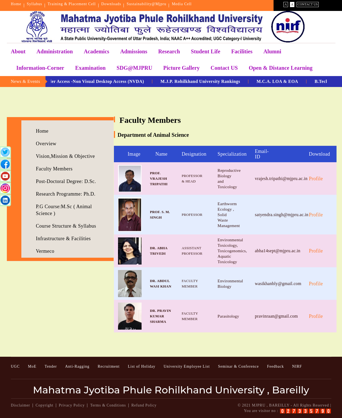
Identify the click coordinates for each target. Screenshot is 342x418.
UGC (15, 366)
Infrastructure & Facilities (63, 238)
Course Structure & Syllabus (66, 226)
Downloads (111, 4)
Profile (316, 178)
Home (16, 4)
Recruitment (109, 366)
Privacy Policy (72, 405)
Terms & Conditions (108, 405)
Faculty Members (54, 169)
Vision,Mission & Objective (65, 156)
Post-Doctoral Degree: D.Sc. (66, 181)
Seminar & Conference (238, 366)
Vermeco (45, 251)
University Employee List (186, 366)
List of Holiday (142, 366)
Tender (51, 366)
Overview (46, 143)
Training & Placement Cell (72, 4)
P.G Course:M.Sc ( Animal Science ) (64, 210)
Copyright (44, 405)
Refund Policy (144, 405)
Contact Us (308, 4)
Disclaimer (20, 405)
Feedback (275, 366)
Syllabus (34, 4)
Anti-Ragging (77, 366)
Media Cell (182, 4)
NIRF (297, 366)
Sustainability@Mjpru (146, 4)
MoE (32, 366)
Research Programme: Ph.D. (65, 194)
